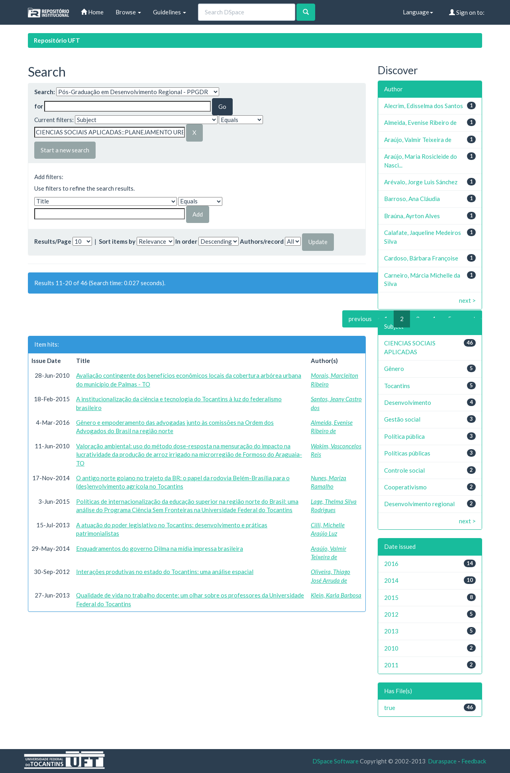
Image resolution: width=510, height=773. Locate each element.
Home (92, 12)
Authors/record (262, 241)
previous (360, 318)
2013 (391, 631)
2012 (391, 614)
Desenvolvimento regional (419, 503)
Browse (128, 12)
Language (418, 12)
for (38, 106)
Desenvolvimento (407, 402)
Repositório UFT (57, 40)
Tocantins (397, 385)
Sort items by (117, 241)
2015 (391, 597)
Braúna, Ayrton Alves (412, 215)
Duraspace (442, 761)
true (389, 707)
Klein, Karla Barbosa (336, 595)
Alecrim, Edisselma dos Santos (423, 105)
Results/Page (52, 241)
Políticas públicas (407, 453)
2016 (391, 563)
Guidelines (169, 12)
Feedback (473, 761)
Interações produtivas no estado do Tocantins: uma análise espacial (164, 571)
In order (186, 241)
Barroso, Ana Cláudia (412, 198)
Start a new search (65, 150)
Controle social (404, 470)
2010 (391, 648)
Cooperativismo (405, 487)
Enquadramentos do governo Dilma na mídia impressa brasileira (159, 548)
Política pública (404, 436)
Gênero (394, 368)
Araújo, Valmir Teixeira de (417, 139)
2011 (391, 664)
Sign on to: (466, 12)
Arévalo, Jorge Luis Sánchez (420, 181)
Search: (44, 91)
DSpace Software (335, 761)
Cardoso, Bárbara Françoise (421, 258)
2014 (391, 580)
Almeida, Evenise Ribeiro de (420, 122)
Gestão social (402, 419)
